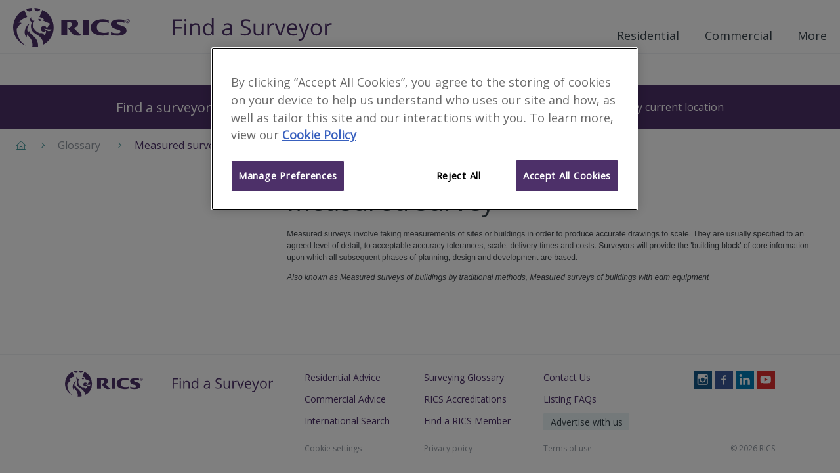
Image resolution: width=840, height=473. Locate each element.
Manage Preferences (287, 175)
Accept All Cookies (567, 175)
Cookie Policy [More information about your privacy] (319, 135)
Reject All (458, 175)
